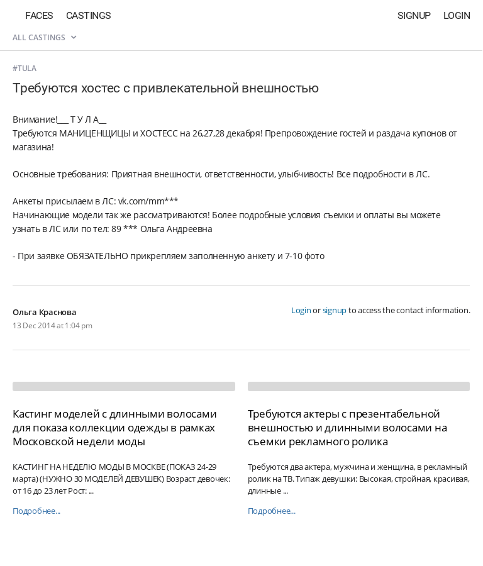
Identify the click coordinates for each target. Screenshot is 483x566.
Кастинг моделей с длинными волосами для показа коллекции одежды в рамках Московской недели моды (114, 427)
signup (335, 310)
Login (456, 15)
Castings (88, 15)
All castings (44, 37)
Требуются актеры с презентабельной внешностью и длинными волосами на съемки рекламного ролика (347, 427)
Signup (414, 15)
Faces (39, 15)
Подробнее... (36, 511)
